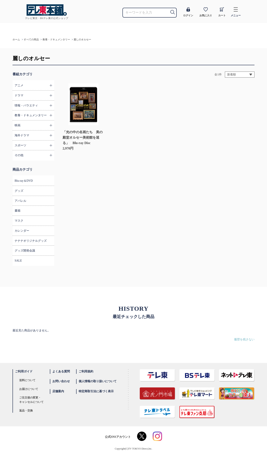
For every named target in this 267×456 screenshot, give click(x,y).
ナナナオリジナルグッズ (31, 240)
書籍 (17, 210)
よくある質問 (61, 371)
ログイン (188, 12)
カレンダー (22, 230)
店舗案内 (58, 391)
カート (222, 12)
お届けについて (28, 389)
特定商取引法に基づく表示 (96, 391)
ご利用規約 (86, 371)
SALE (18, 260)
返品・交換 (26, 410)
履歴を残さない (244, 339)
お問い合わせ (61, 381)
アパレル (20, 200)
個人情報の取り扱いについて (98, 381)
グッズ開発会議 (25, 250)
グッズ (19, 190)
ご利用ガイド (24, 371)
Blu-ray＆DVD (24, 180)
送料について (27, 380)
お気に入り (205, 12)
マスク (19, 220)
